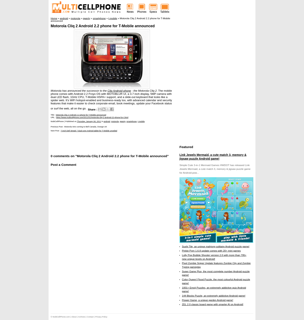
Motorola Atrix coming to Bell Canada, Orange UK (85, 127)
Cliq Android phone (119, 90)
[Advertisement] (100, 142)
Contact (90, 317)
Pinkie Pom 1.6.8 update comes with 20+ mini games (211, 250)
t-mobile (141, 121)
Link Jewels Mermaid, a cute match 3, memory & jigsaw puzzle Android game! (212, 156)
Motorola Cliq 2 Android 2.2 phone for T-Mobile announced (103, 26)
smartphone (131, 121)
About (73, 317)
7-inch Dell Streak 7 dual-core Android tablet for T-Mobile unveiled (89, 131)
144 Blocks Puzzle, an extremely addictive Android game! (213, 295)
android (107, 121)
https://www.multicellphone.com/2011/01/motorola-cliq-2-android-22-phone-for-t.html (92, 117)
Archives (81, 317)
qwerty (122, 121)
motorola (115, 121)
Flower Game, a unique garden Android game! (207, 300)
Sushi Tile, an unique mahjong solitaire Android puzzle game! (216, 246)
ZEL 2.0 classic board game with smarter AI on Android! (212, 304)
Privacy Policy (101, 317)
